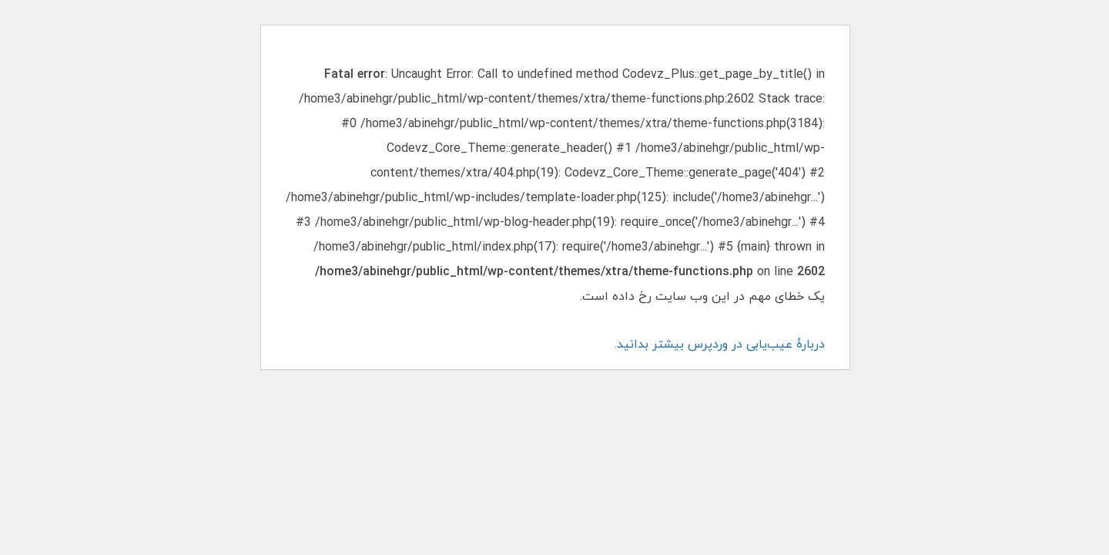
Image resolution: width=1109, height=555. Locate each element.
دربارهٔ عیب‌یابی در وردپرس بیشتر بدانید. (719, 344)
